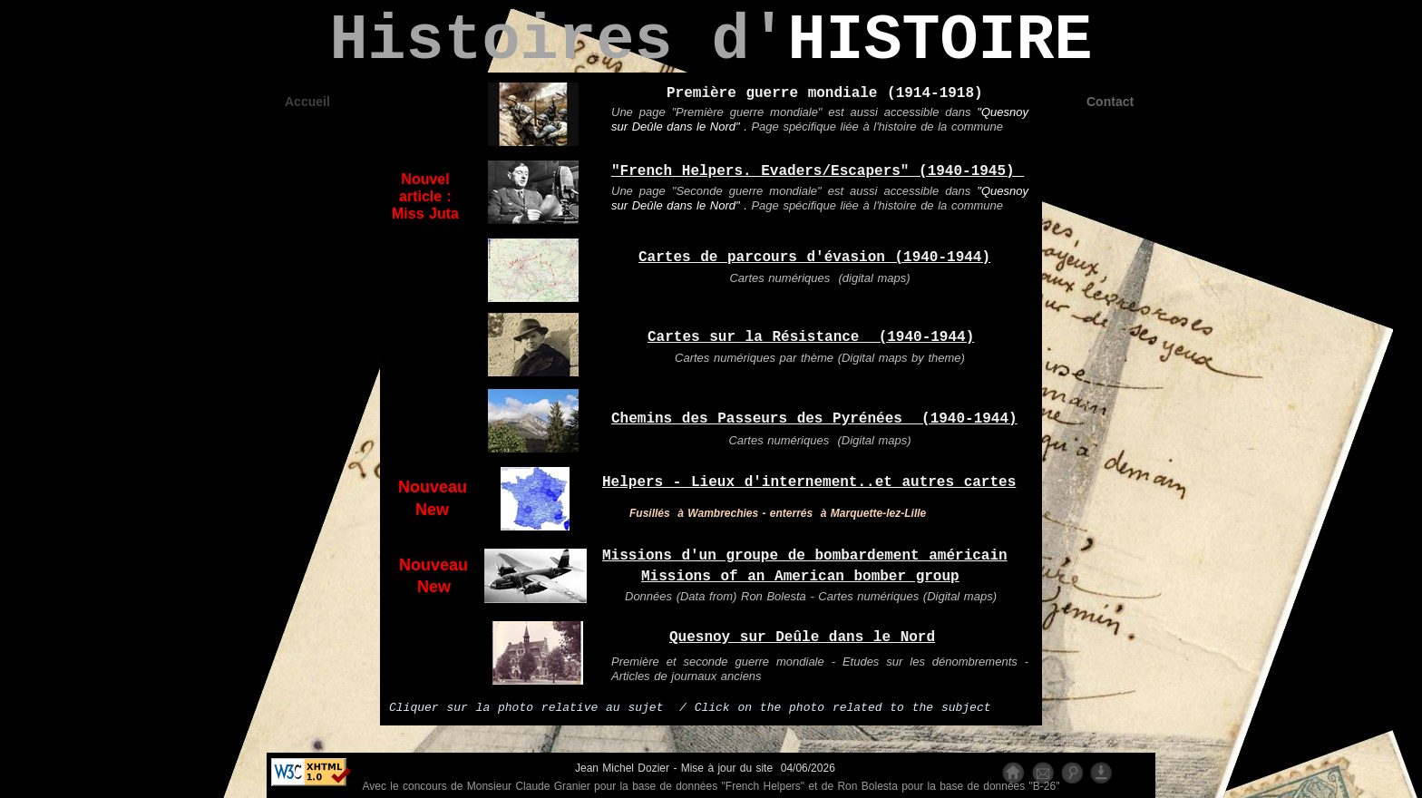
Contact (1110, 101)
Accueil (307, 101)
